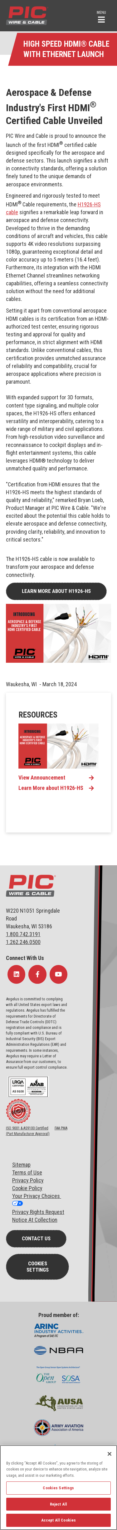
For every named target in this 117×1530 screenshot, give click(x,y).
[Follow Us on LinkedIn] (16, 974)
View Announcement (41, 778)
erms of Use (28, 1172)
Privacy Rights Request (38, 1212)
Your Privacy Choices (36, 1196)
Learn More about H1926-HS (56, 591)
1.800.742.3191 (23, 934)
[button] (101, 16)
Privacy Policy (28, 1180)
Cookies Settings (38, 1266)
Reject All (58, 1504)
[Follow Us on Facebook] (37, 974)
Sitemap (21, 1164)
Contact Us (36, 1238)
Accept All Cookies (58, 1520)
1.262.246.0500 (23, 942)
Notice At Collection (34, 1219)
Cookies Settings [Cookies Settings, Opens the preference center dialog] (58, 1488)
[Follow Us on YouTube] (59, 974)
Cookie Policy (27, 1188)
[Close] (109, 1454)
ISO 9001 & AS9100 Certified (27, 1128)
